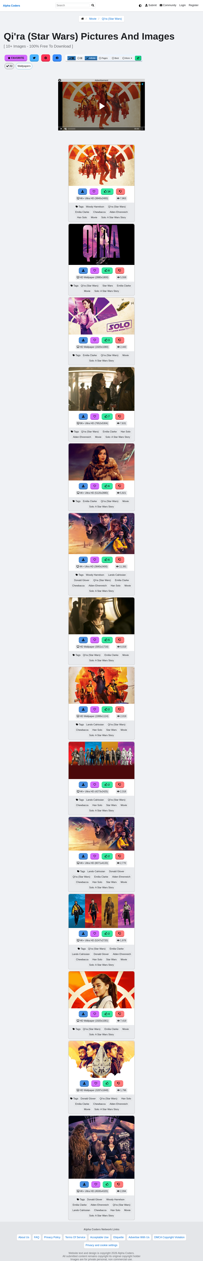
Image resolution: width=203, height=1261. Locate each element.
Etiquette (118, 1237)
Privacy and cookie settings (101, 1245)
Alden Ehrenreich (119, 212)
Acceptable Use (99, 1237)
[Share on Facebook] (57, 58)
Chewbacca (99, 212)
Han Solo (82, 217)
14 (107, 191)
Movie (92, 18)
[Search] (92, 5)
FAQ (36, 1237)
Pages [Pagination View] (103, 58)
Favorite (16, 57)
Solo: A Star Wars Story (113, 217)
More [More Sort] (127, 58)
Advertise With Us (139, 1237)
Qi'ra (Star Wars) (112, 18)
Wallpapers (23, 66)
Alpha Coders (11, 5)
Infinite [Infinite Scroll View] (91, 58)
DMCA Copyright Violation (169, 1237)
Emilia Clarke (82, 212)
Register (194, 5)
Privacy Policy (52, 1237)
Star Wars (107, 285)
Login (182, 5)
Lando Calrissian (117, 575)
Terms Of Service (75, 1237)
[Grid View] (71, 58)
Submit (151, 5)
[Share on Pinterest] (45, 58)
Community (168, 5)
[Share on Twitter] (34, 58)
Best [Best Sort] (115, 58)
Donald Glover (81, 580)
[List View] (80, 58)
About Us (23, 1237)
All (9, 66)
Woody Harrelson (95, 206)
